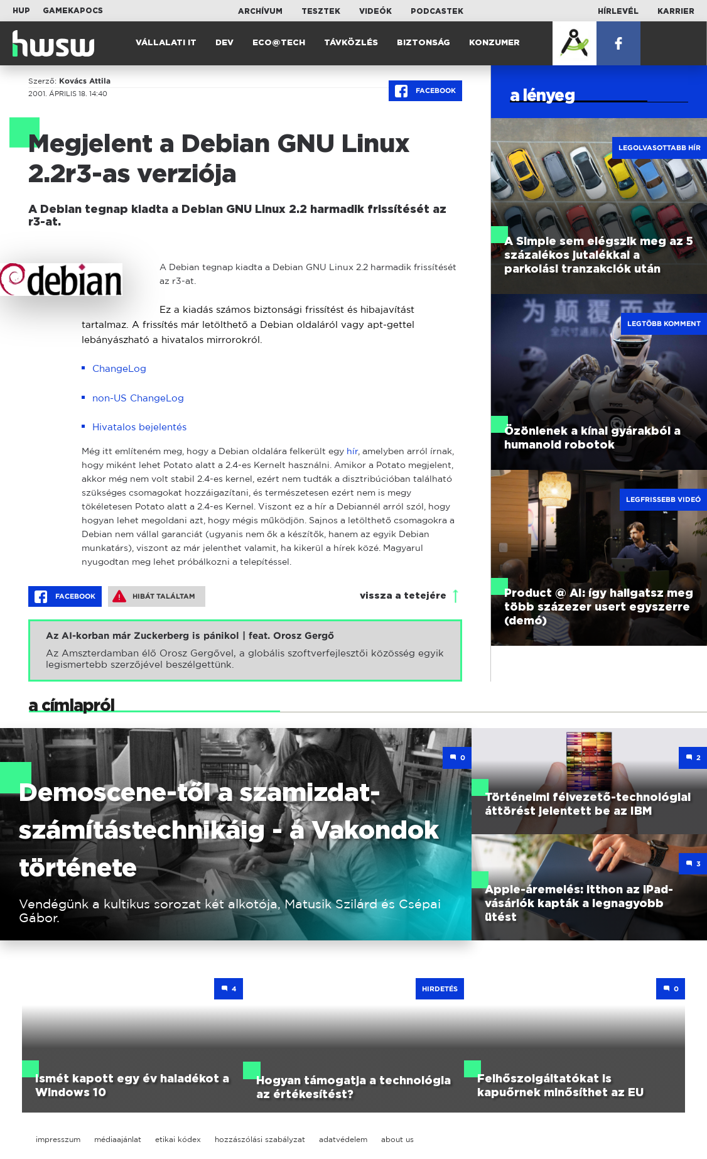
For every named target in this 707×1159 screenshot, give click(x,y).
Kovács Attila (85, 81)
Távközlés (351, 43)
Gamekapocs (73, 10)
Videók (375, 11)
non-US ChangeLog (138, 398)
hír (352, 450)
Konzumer (494, 43)
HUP (21, 10)
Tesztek (320, 11)
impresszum (58, 1139)
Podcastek (437, 11)
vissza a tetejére (403, 596)
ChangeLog (119, 368)
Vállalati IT (166, 43)
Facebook (425, 91)
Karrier (675, 11)
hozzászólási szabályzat (260, 1139)
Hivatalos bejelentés (139, 427)
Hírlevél (618, 11)
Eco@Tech (278, 43)
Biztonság (423, 43)
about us (397, 1139)
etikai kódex (178, 1139)
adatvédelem (343, 1139)
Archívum (260, 11)
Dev (224, 43)
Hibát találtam (153, 596)
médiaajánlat (117, 1139)
